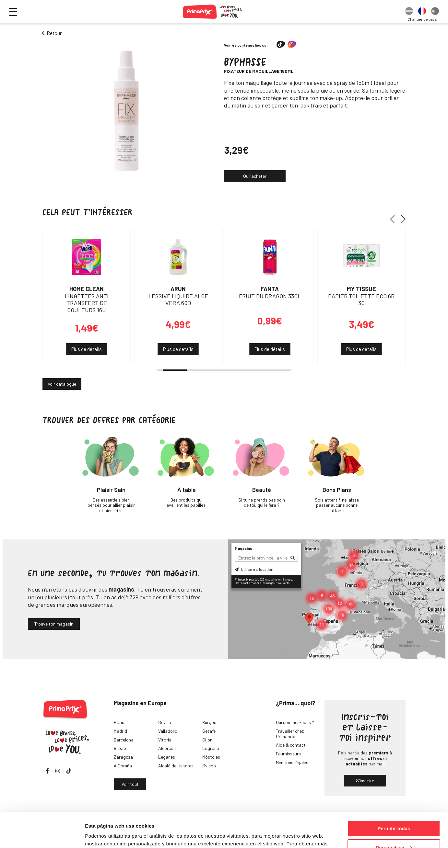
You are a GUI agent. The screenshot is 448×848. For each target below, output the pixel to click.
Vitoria (164, 739)
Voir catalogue (62, 384)
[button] (394, 219)
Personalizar (394, 813)
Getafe (209, 731)
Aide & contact (291, 745)
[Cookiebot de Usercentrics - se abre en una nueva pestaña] (42, 835)
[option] (409, 11)
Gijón (207, 739)
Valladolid (167, 731)
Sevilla (164, 722)
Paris (119, 722)
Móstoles (211, 757)
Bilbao (120, 748)
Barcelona (124, 739)
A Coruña (123, 765)
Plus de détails (86, 349)
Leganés (166, 757)
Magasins (243, 548)
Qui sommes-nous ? (295, 722)
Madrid (120, 731)
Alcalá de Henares (176, 765)
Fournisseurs (288, 753)
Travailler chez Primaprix (290, 733)
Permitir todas (394, 794)
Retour (54, 33)
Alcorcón (167, 748)
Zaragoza (123, 757)
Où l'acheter (254, 176)
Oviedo (209, 765)
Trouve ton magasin (53, 624)
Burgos (209, 722)
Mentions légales (292, 762)
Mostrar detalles (104, 835)
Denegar (394, 832)
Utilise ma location (254, 569)
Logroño (210, 748)
